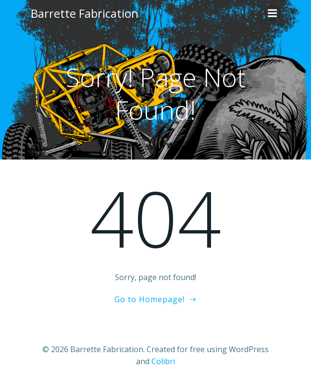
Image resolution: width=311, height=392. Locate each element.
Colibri (163, 361)
